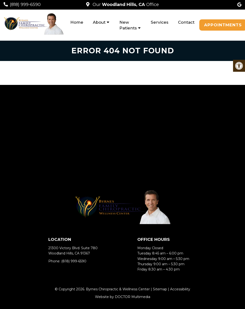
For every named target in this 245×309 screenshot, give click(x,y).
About (99, 22)
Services (159, 22)
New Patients (128, 25)
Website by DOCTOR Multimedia (122, 297)
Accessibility (180, 289)
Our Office (125, 4)
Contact (186, 22)
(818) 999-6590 (25, 4)
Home (76, 22)
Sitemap (160, 289)
